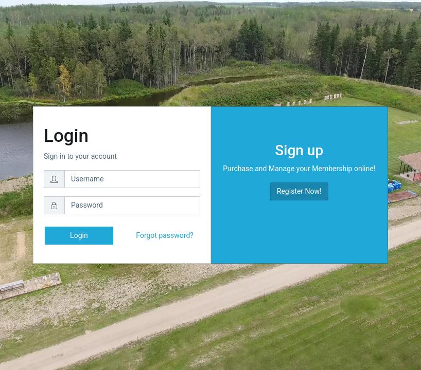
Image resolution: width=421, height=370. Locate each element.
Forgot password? (165, 235)
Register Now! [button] (299, 191)
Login (79, 235)
